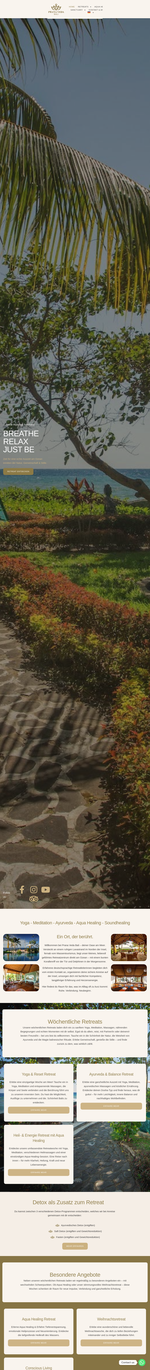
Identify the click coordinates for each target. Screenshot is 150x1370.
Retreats (63, 9)
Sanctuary (98, 9)
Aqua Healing (80, 9)
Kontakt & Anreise (119, 9)
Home (50, 9)
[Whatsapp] (141, 1362)
